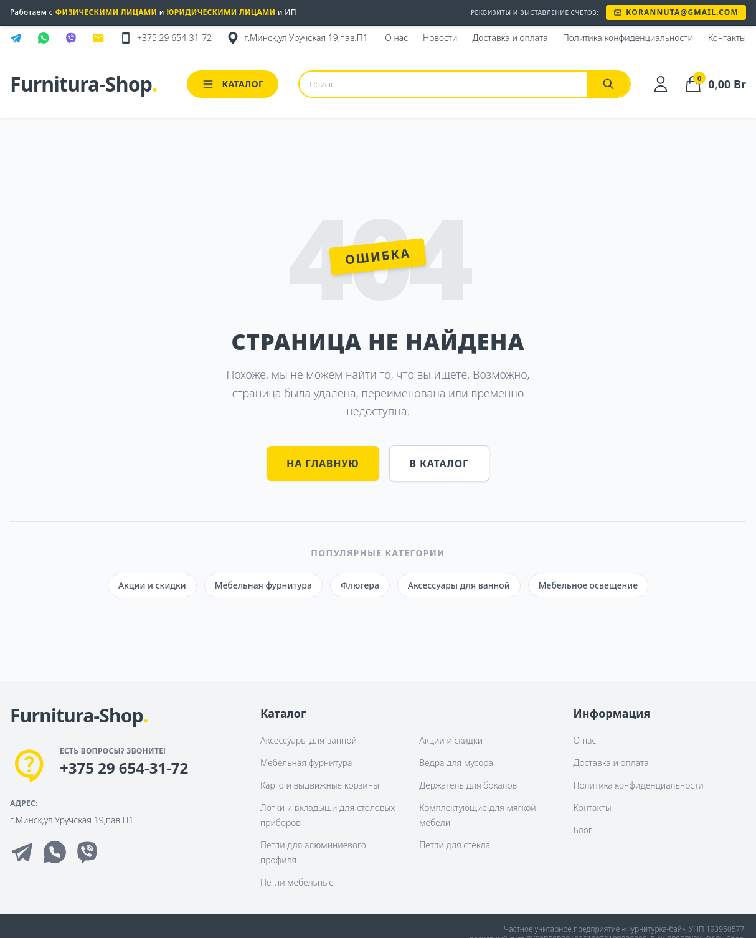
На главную (322, 463)
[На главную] (79, 716)
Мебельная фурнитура (263, 585)
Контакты (593, 807)
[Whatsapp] (54, 852)
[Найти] (608, 84)
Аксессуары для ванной (459, 585)
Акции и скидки (152, 585)
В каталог (439, 463)
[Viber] (87, 852)
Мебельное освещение (588, 585)
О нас (585, 740)
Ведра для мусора (456, 763)
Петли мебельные (297, 882)
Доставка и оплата (611, 763)
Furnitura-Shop (83, 84)
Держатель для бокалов (468, 785)
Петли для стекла (454, 845)
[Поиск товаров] (443, 84)
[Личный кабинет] (661, 84)
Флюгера (360, 585)
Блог (583, 830)
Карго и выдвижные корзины (319, 785)
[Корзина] (714, 84)
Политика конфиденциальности (639, 785)
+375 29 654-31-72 (124, 768)
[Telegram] (22, 852)
